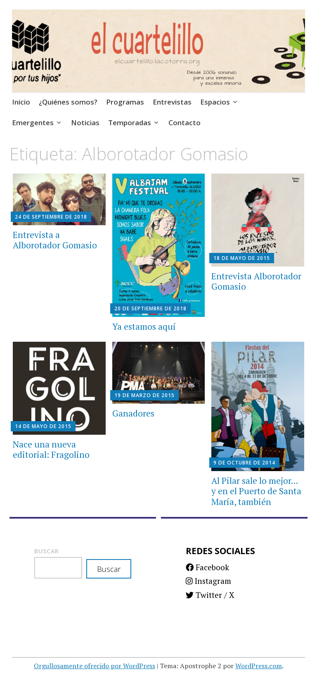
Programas (125, 102)
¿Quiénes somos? (68, 102)
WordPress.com (258, 665)
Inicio (21, 102)
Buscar (46, 551)
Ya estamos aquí (144, 326)
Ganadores (133, 413)
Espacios (215, 102)
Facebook (207, 567)
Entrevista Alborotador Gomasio (256, 281)
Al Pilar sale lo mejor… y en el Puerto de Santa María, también (256, 491)
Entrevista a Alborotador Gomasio (55, 240)
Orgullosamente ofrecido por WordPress (94, 665)
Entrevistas (172, 102)
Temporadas (129, 122)
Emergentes (33, 122)
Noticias (85, 122)
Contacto (184, 122)
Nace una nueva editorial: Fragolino (51, 449)
